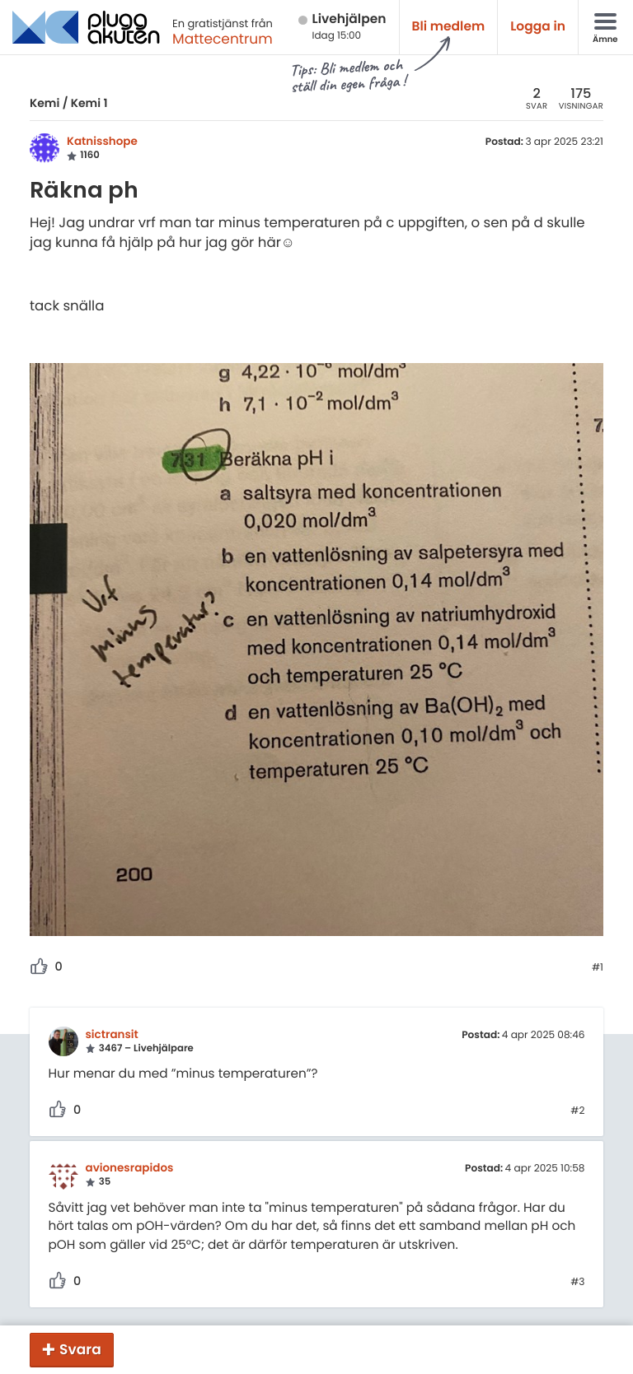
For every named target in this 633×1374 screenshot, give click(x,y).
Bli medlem (448, 26)
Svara (80, 1349)
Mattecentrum (222, 38)
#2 (577, 1111)
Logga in (537, 26)
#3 (577, 1282)
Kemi (44, 103)
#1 (597, 968)
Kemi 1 (89, 103)
